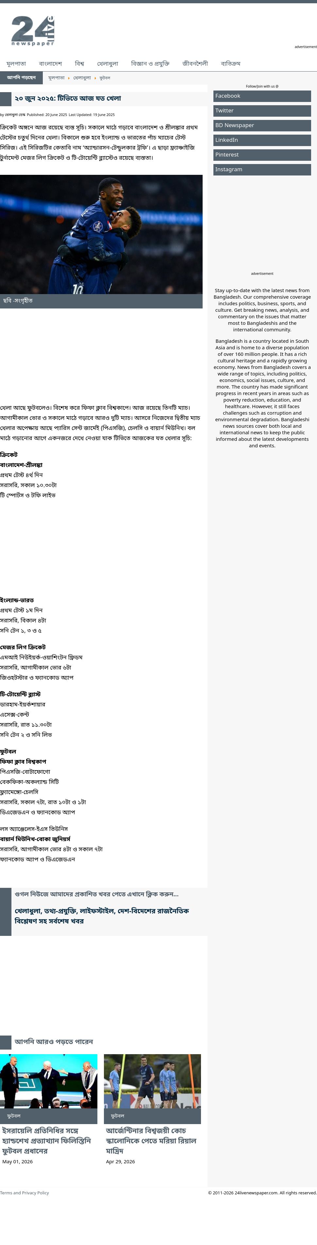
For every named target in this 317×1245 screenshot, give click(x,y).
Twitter (224, 111)
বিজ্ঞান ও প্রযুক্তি (150, 64)
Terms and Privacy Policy (24, 1193)
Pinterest (227, 155)
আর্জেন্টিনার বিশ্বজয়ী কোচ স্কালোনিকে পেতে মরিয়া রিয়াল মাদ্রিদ (151, 1141)
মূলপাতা (16, 64)
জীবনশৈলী (195, 64)
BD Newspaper (234, 125)
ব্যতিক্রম (231, 64)
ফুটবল (14, 1116)
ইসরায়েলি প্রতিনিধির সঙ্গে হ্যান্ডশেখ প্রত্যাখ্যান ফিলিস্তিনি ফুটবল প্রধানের (46, 1141)
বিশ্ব (79, 64)
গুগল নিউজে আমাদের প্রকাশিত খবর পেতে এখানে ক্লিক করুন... (97, 895)
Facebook (227, 96)
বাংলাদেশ (50, 64)
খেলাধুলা (107, 64)
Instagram (228, 170)
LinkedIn (226, 140)
